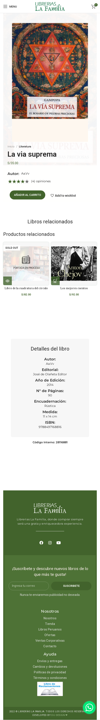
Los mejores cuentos (74, 288)
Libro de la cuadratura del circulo (26, 288)
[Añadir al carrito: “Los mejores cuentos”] (55, 281)
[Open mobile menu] (10, 6)
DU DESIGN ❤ (59, 715)
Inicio (11, 146)
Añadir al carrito (27, 194)
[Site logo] (50, 6)
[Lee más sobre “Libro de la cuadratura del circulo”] (7, 281)
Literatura (25, 146)
